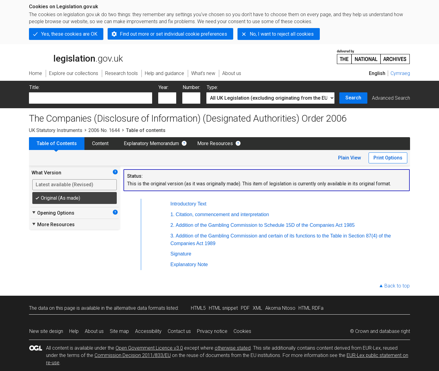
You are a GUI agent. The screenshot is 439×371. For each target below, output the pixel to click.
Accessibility (148, 331)
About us (94, 331)
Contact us (179, 331)
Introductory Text (188, 203)
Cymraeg (400, 73)
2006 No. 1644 (104, 130)
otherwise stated (233, 348)
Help (74, 331)
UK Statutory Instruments (55, 130)
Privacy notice (212, 331)
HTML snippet (223, 308)
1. (172, 214)
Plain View (349, 158)
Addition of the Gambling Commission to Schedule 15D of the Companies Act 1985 (265, 225)
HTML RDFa (310, 308)
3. (172, 235)
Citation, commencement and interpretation (222, 214)
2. (172, 225)
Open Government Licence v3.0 (149, 348)
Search (353, 98)
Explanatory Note (189, 264)
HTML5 (198, 308)
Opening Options (52, 213)
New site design (46, 331)
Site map (119, 331)
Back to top (397, 286)
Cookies (242, 331)
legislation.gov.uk (76, 56)
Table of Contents (57, 143)
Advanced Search (391, 98)
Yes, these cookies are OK (69, 34)
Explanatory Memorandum (151, 143)
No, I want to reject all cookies (282, 34)
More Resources (215, 143)
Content (100, 143)
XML (257, 308)
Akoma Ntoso (280, 308)
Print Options (387, 158)
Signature (180, 253)
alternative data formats (139, 308)
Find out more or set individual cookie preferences (173, 34)
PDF (245, 308)
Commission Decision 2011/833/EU (133, 355)
